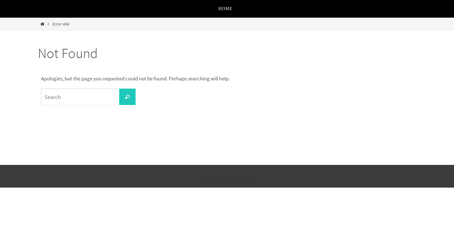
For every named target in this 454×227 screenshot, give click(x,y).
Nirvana (226, 181)
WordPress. (246, 181)
